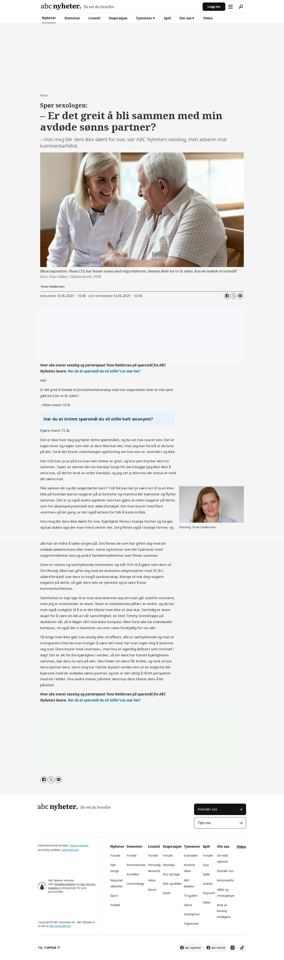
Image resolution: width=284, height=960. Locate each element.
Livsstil (94, 18)
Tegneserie (191, 923)
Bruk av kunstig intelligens (223, 911)
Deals (167, 893)
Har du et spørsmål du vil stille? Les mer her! (104, 371)
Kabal (206, 902)
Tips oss (204, 822)
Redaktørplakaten (65, 884)
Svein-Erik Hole (70, 850)
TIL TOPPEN (47, 948)
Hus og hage (171, 874)
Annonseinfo (225, 880)
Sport (114, 896)
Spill (167, 18)
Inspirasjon (118, 18)
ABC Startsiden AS (60, 926)
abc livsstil (218, 948)
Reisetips (169, 865)
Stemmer (72, 18)
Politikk (115, 905)
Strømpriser (192, 914)
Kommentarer (136, 865)
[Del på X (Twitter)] (233, 296)
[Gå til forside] (77, 6)
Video (208, 18)
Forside (115, 855)
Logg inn (214, 7)
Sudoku (208, 884)
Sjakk (206, 874)
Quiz (206, 865)
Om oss (185, 18)
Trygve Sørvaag (79, 845)
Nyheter (49, 18)
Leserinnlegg (135, 884)
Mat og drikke (172, 884)
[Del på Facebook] (227, 296)
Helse (152, 880)
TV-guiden (190, 896)
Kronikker (133, 874)
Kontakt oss (207, 809)
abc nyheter (193, 948)
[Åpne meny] (230, 6)
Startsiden (191, 855)
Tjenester (144, 18)
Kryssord (209, 893)
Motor (152, 890)
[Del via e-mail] (240, 296)
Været (188, 905)
